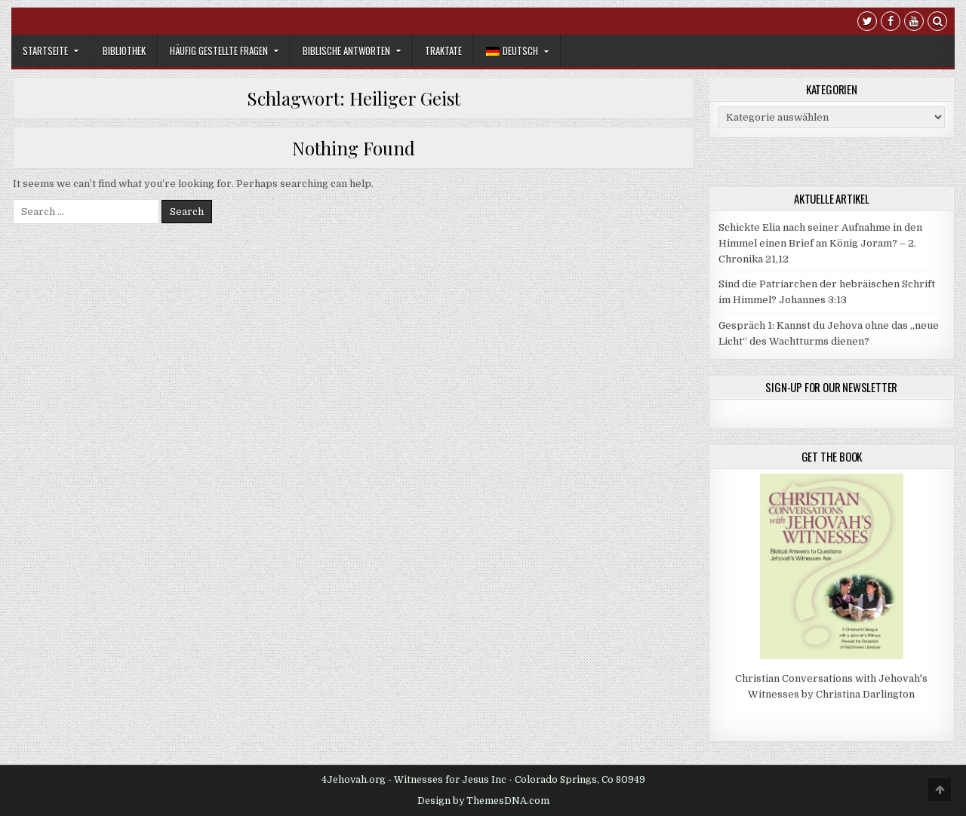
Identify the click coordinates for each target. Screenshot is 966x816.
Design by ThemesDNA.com (483, 801)
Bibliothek (124, 50)
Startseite (45, 50)
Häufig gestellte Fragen (219, 50)
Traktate (443, 50)
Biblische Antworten (346, 50)
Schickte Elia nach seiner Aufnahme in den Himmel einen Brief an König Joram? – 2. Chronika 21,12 (820, 243)
